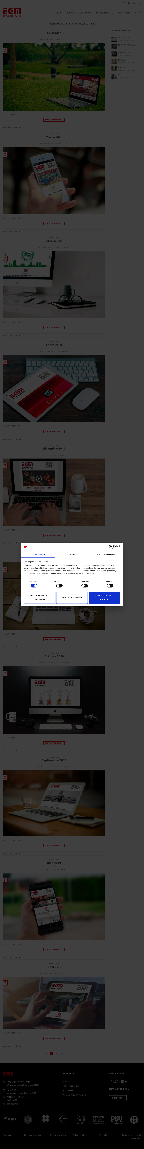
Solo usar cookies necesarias (39, 598)
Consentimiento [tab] (38, 554)
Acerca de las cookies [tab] (106, 554)
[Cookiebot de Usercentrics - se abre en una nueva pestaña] (110, 547)
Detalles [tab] (72, 554)
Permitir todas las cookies (104, 598)
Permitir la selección (72, 598)
